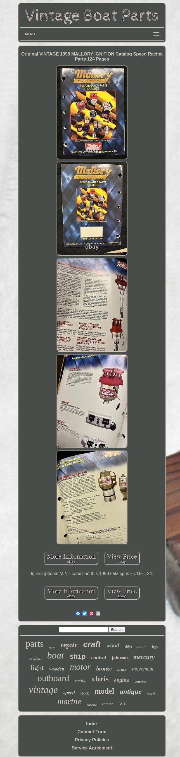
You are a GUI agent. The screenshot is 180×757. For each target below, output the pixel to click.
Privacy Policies (92, 739)
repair (69, 645)
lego (155, 647)
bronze (104, 668)
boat (55, 655)
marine (69, 701)
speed (69, 692)
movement (142, 669)
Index (92, 723)
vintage (43, 689)
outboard (53, 678)
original (35, 658)
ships (128, 647)
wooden (56, 669)
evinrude (91, 704)
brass (122, 669)
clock (84, 693)
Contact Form (91, 731)
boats (141, 646)
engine (121, 680)
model (104, 691)
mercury (144, 656)
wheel (151, 693)
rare (122, 703)
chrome (107, 704)
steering (140, 681)
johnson (120, 657)
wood (112, 645)
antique (131, 691)
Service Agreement (92, 748)
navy (52, 647)
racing (81, 680)
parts (35, 644)
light (37, 668)
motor (80, 667)
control (98, 657)
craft (92, 644)
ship (78, 657)
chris (100, 678)
